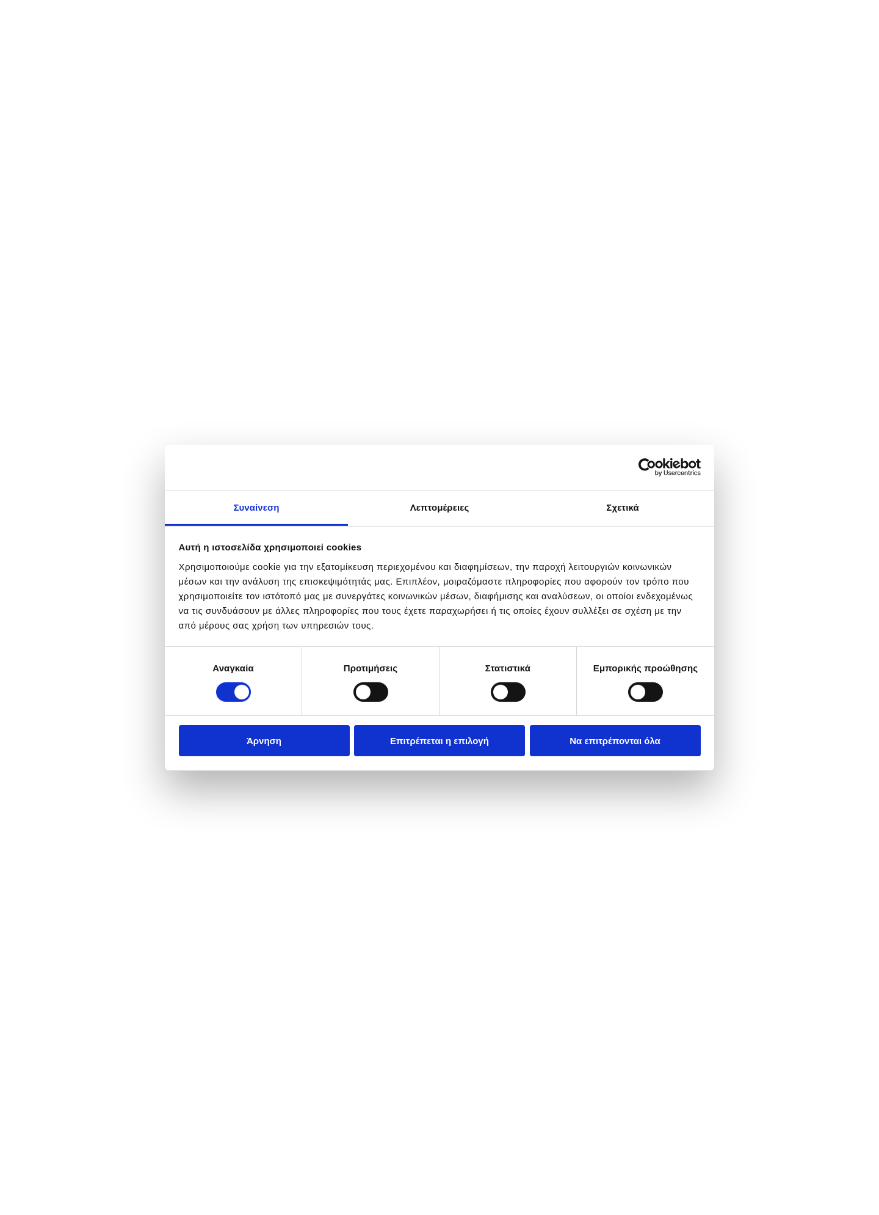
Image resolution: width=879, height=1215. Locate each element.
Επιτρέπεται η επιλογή (439, 740)
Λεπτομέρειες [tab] (439, 507)
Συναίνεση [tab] (256, 507)
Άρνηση (264, 740)
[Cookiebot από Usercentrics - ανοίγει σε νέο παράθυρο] (647, 467)
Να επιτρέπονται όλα (615, 740)
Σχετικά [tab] (622, 507)
